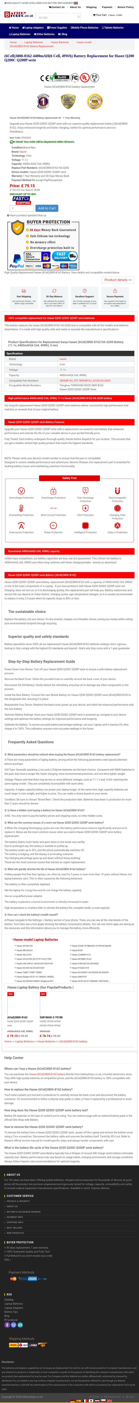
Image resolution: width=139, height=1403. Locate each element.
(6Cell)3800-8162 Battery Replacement (31, 46)
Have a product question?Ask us (28, 215)
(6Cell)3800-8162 (17, 1017)
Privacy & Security (18, 1201)
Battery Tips (11, 1311)
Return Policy (126, 7)
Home (14, 27)
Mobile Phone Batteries (84, 27)
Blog (62, 34)
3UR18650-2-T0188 (51, 1017)
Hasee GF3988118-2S (81, 959)
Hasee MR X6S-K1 (24, 950)
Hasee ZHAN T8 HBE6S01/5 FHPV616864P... (92, 946)
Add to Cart (47, 208)
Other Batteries (44, 34)
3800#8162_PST (69, 380)
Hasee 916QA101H (80, 968)
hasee (23, 151)
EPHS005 (26, 137)
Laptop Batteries (19, 34)
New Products (15, 1233)
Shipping (91, 7)
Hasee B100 (77, 950)
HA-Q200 (105, 380)
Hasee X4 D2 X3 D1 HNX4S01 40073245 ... (91, 981)
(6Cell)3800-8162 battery (73, 1041)
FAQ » (7, 1259)
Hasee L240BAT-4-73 (81, 955)
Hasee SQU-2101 (24, 955)
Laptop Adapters (33, 27)
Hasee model (84, 42)
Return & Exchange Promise (24, 1212)
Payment (107, 7)
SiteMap (9, 1299)
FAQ (130, 1396)
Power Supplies (57, 27)
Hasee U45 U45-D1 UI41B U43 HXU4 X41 (34, 963)
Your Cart (101, 15)
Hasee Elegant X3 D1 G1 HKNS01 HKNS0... (35, 977)
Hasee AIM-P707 (79, 977)
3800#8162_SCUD (89, 380)
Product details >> (118, 280)
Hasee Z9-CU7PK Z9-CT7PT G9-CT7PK (33, 959)
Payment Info (15, 1217)
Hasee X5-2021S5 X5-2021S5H (30, 968)
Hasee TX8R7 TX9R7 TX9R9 (29, 972)
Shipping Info (15, 1222)
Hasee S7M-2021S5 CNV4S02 (85, 963)
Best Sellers (14, 1228)
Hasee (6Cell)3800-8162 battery (47, 1074)
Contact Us (57, 7)
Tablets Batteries (113, 27)
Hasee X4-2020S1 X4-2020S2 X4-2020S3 (90, 972)
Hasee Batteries (60, 42)
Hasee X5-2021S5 (24, 946)
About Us (75, 7)
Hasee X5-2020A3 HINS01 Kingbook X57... (35, 981)
